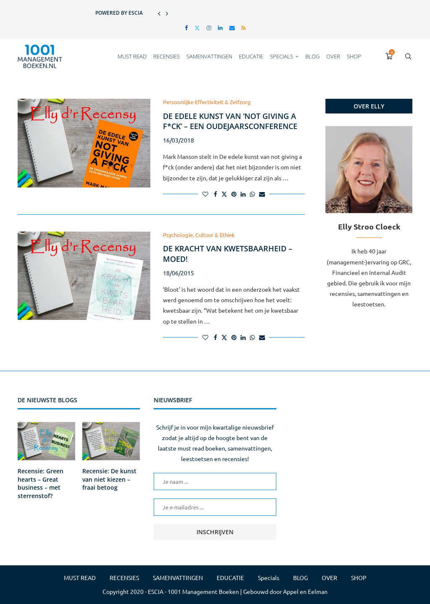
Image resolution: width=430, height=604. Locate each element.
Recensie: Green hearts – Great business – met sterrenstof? (40, 483)
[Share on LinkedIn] (243, 194)
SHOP (354, 56)
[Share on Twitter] (224, 194)
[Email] (232, 27)
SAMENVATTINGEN (209, 56)
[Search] (408, 56)
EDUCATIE (251, 56)
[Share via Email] (262, 194)
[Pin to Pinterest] (233, 194)
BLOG (312, 56)
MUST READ (132, 56)
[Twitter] (197, 27)
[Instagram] (209, 27)
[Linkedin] (220, 27)
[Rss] (243, 27)
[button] (159, 13)
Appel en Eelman (305, 591)
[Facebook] (186, 27)
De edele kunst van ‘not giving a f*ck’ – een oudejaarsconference (230, 121)
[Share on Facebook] (215, 194)
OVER (333, 56)
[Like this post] (205, 194)
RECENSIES (166, 56)
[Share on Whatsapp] (252, 194)
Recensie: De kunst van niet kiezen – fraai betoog (109, 479)
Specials (281, 56)
